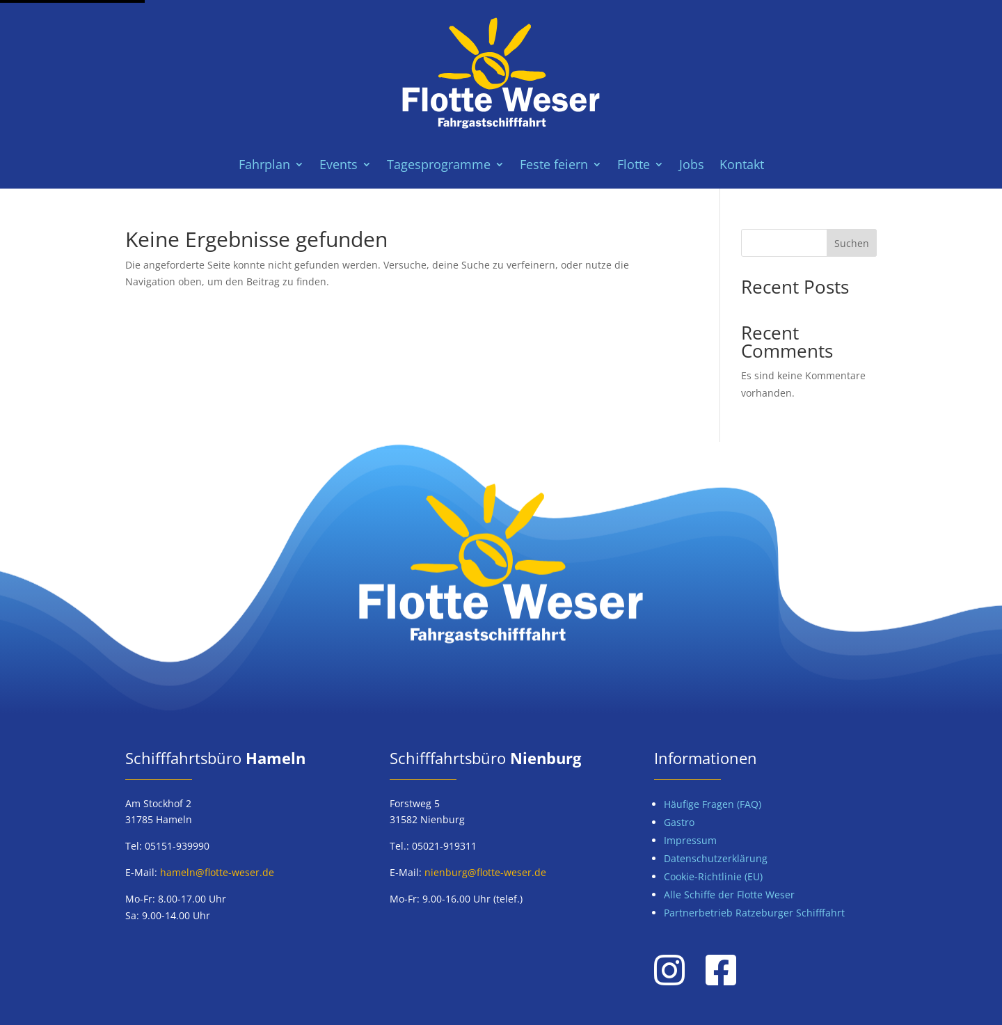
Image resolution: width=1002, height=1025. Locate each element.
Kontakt (741, 166)
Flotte (633, 166)
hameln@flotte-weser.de (217, 872)
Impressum (690, 840)
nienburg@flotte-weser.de (485, 872)
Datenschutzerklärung (716, 858)
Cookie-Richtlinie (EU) (713, 876)
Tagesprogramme (439, 166)
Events (338, 166)
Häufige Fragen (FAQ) (712, 804)
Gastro (679, 822)
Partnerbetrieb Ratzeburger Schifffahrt (754, 912)
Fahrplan (264, 166)
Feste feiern (554, 166)
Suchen (851, 243)
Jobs (691, 166)
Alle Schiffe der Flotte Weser (729, 894)
